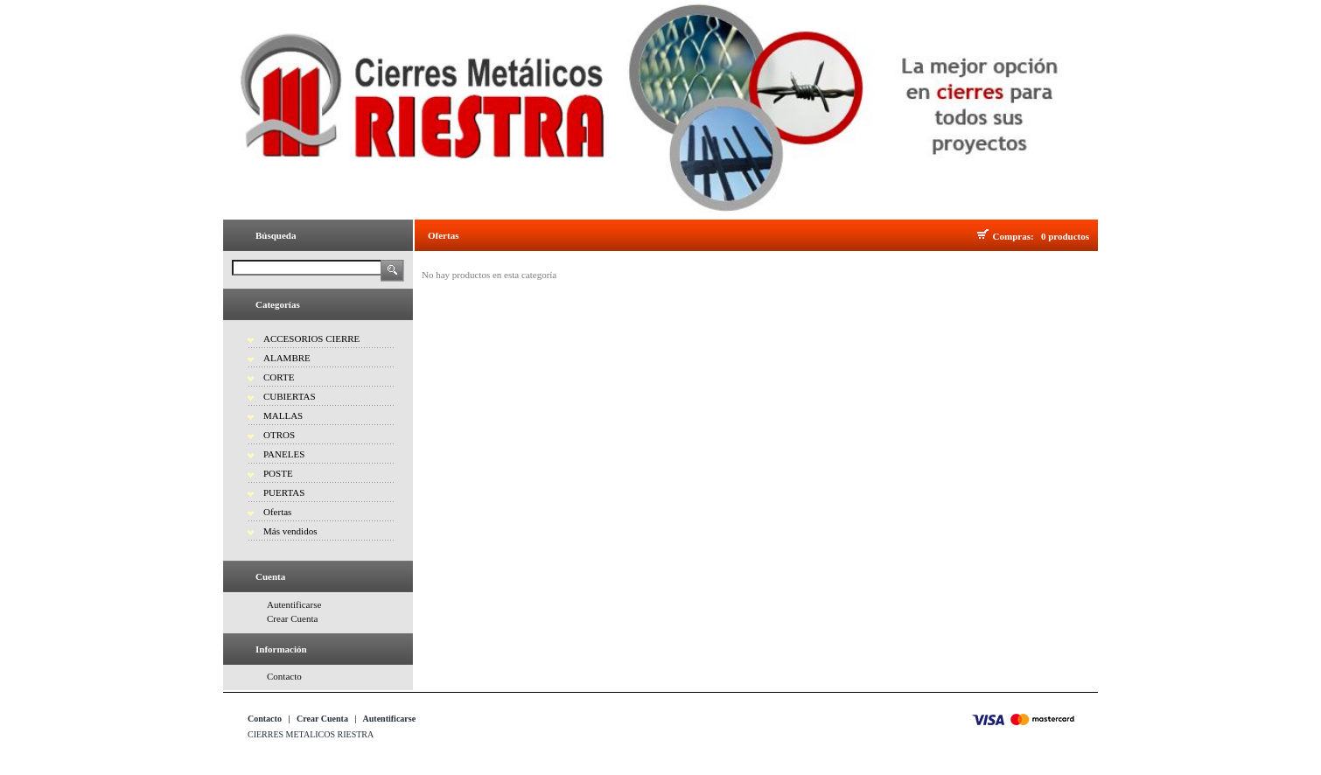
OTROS (279, 434)
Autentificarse (294, 604)
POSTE (278, 473)
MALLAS (283, 415)
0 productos (1065, 236)
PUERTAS (283, 492)
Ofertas (277, 511)
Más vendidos (290, 531)
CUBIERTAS (289, 396)
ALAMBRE (287, 358)
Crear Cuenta (292, 618)
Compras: (1016, 236)
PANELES (283, 454)
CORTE (278, 377)
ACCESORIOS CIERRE (311, 338)
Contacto (284, 676)
